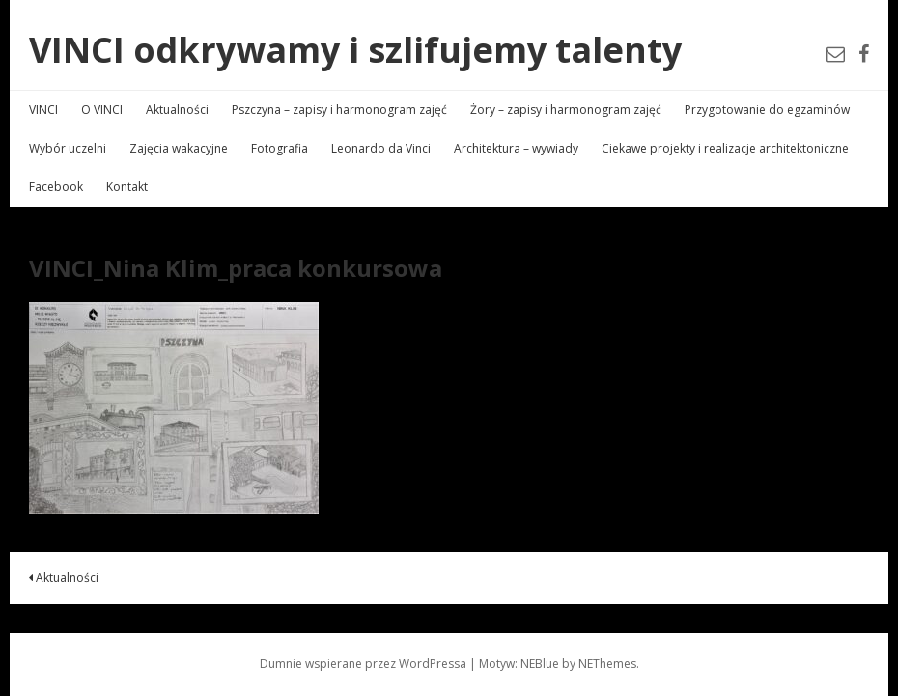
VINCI (43, 109)
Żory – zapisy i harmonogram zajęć (565, 109)
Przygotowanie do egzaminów (767, 109)
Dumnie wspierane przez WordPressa (363, 663)
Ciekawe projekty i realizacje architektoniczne (725, 148)
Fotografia (279, 148)
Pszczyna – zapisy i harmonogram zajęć (339, 109)
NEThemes (607, 663)
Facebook (56, 187)
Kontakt (127, 187)
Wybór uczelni (67, 148)
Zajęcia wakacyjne (178, 148)
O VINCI (102, 109)
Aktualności (177, 109)
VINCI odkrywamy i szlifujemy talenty (355, 49)
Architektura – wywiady (516, 148)
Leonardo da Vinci (381, 148)
